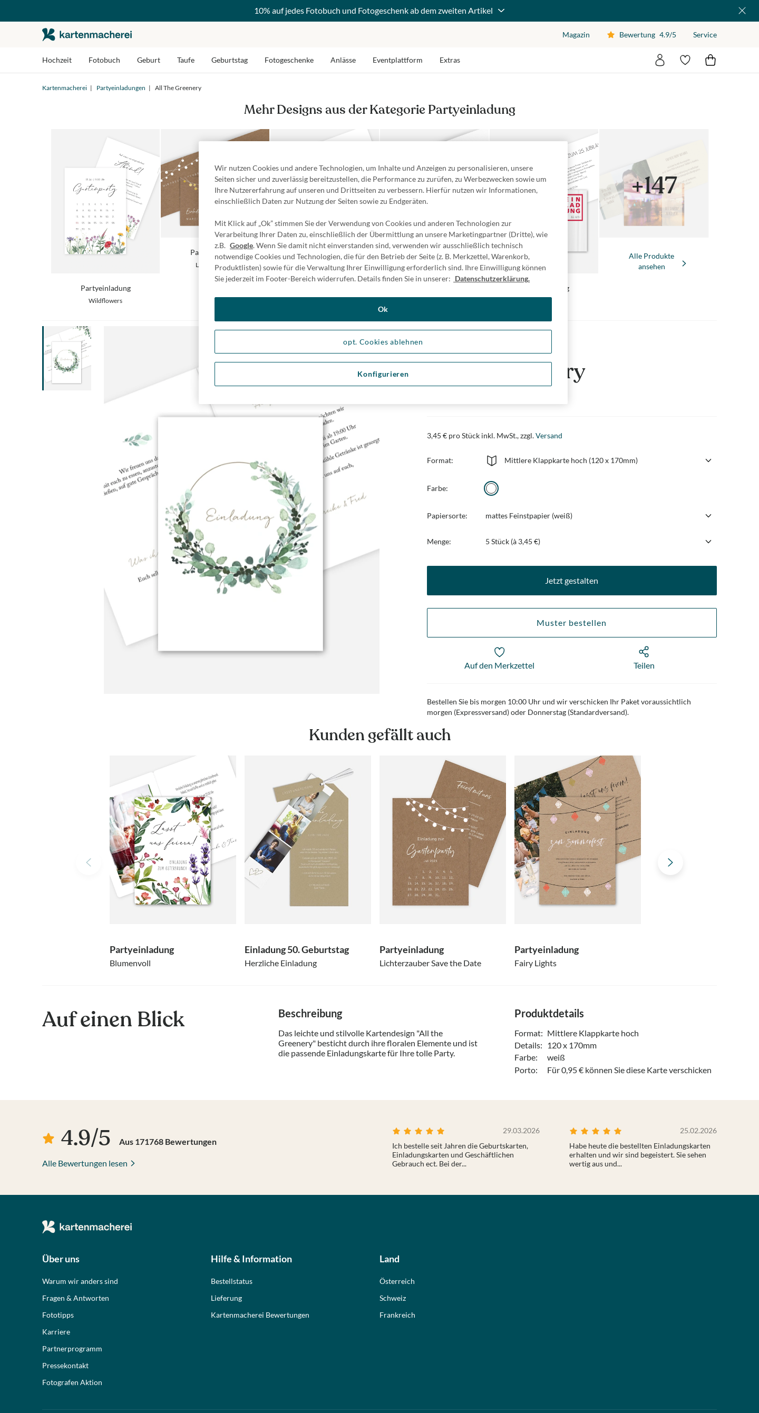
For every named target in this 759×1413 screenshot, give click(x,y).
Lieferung (226, 1298)
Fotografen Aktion (72, 1382)
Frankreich (397, 1315)
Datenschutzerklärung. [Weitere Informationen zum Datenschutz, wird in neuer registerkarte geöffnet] (491, 278)
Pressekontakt (65, 1365)
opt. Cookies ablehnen (383, 341)
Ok (383, 309)
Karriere (56, 1332)
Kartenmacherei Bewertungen (260, 1315)
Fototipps (58, 1315)
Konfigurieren (382, 373)
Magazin (576, 34)
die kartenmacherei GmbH (87, 34)
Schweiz (393, 1298)
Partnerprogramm (72, 1349)
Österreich (397, 1281)
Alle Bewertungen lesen (85, 1163)
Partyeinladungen (120, 88)
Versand (549, 435)
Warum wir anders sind (80, 1281)
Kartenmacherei (64, 88)
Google (241, 245)
